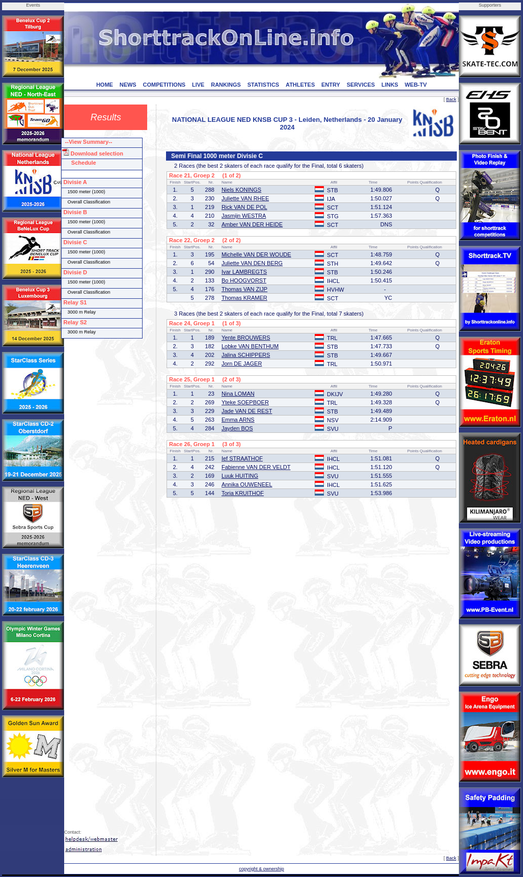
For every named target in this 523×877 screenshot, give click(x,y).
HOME (104, 85)
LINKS (389, 85)
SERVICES (361, 85)
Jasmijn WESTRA (244, 216)
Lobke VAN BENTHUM (250, 346)
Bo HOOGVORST (244, 280)
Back (451, 99)
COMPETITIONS (164, 85)
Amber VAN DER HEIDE (252, 224)
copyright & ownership (261, 868)
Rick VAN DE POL (244, 207)
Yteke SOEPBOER (245, 402)
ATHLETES (300, 85)
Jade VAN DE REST (247, 411)
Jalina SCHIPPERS (246, 355)
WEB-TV (416, 85)
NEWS (128, 85)
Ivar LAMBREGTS (244, 272)
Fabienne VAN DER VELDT (256, 467)
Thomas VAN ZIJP (244, 289)
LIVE (198, 85)
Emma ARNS (238, 420)
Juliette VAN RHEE (245, 198)
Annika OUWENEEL (247, 484)
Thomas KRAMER (244, 298)
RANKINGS (226, 85)
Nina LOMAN (238, 394)
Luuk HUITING (240, 476)
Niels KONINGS (241, 190)
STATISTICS (263, 85)
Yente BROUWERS (246, 337)
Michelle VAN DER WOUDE (256, 254)
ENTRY (330, 85)
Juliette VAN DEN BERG (252, 263)
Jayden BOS (237, 428)
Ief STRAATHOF (242, 458)
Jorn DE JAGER (242, 363)
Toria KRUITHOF (243, 493)
